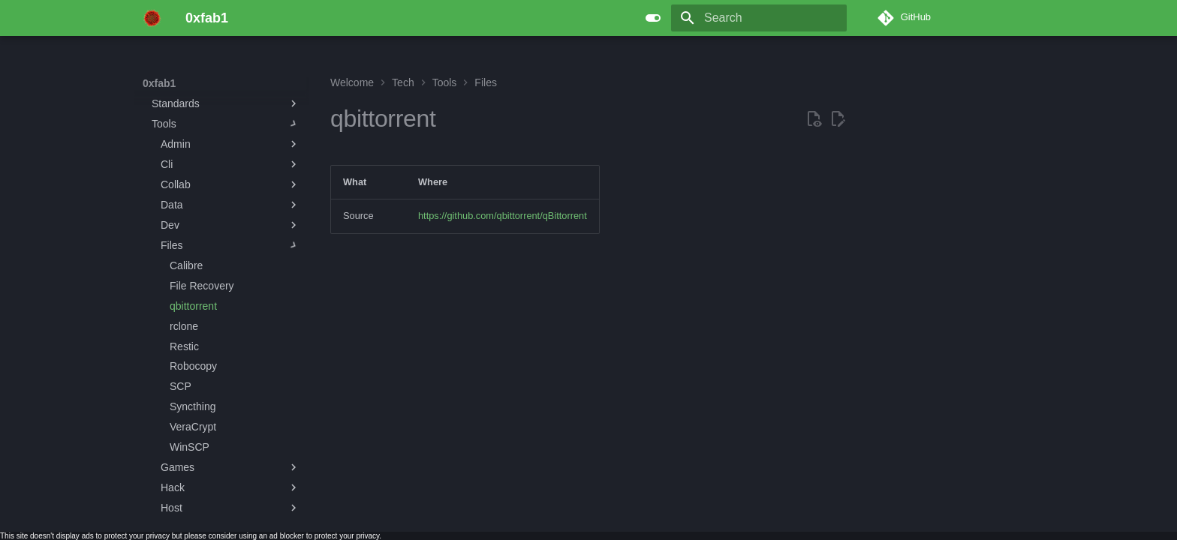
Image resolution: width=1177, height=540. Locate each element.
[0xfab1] (152, 18)
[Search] (759, 18)
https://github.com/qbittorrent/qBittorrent (502, 215)
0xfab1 (159, 83)
